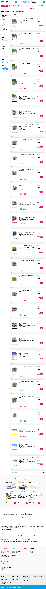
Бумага (2, 569)
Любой (4, 18)
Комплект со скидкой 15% (23, 117)
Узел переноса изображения (6, 564)
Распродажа (3, 552)
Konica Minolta (5, 29)
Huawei (4, 28)
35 (41, 472)
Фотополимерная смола (5, 551)
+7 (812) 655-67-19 (26, 1)
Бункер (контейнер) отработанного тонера (5, 562)
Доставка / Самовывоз (16, 551)
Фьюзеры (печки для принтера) (6, 557)
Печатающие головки (4, 563)
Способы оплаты (15, 552)
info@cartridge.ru (26, 2)
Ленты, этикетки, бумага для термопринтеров (6, 568)
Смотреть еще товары (15, 472)
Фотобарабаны (3, 555)
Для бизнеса (25, 548)
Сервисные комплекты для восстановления (5, 559)
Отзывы (31, 551)
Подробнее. (20, 587)
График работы (19, 2)
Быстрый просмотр (14, 67)
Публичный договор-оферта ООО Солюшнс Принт (39, 576)
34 (39, 472)
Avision (4, 19)
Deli (3, 23)
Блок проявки (3, 566)
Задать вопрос (14, 555)
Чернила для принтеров (5, 556)
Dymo (4, 24)
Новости (31, 552)
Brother (4, 20)
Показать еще (4, 33)
